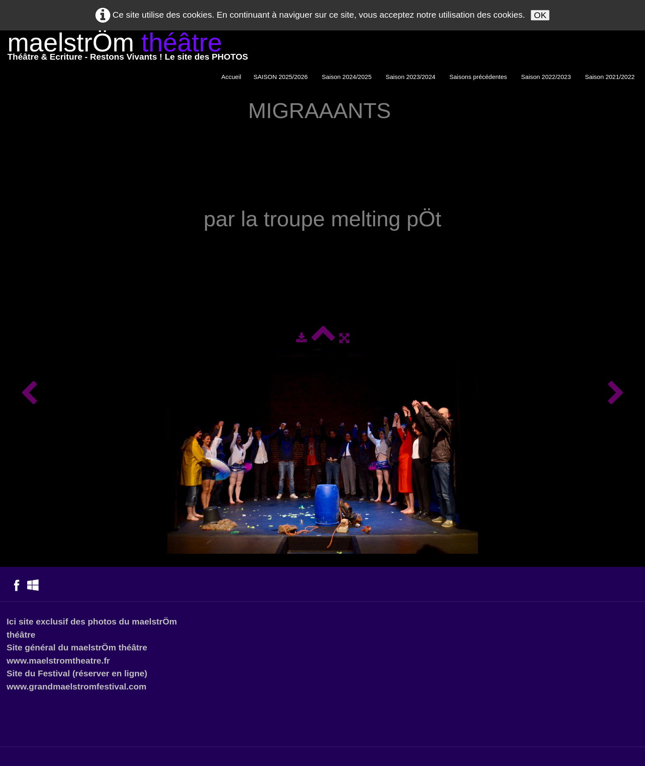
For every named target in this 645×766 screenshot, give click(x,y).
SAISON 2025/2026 (281, 76)
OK (540, 15)
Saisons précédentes (479, 76)
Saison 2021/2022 (610, 76)
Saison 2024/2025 (347, 76)
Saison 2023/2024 (411, 76)
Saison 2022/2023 (547, 76)
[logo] (127, 48)
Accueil (231, 76)
